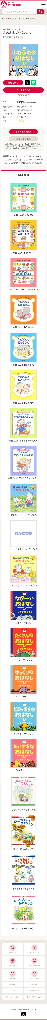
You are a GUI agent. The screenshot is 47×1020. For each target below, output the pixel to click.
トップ (4, 19)
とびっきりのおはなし (24, 733)
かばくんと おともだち (23, 403)
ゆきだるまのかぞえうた (24, 889)
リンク (12, 991)
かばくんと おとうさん (23, 365)
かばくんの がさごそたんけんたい (23, 478)
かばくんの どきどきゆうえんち (23, 440)
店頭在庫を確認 (23, 139)
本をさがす (13, 19)
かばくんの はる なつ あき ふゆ (23, 289)
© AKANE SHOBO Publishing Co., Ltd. (23, 1010)
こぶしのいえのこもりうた (24, 810)
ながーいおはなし (24, 623)
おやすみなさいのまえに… (13, 29)
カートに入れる (24, 90)
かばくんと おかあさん (23, 327)
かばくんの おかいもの (23, 253)
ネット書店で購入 (23, 132)
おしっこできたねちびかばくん (24, 549)
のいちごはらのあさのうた (24, 928)
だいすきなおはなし (24, 770)
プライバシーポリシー (12, 997)
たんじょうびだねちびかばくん (24, 585)
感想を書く (13, 83)
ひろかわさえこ (9, 37)
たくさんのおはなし (24, 660)
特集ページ (12, 984)
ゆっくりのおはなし (24, 696)
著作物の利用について (34, 997)
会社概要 (34, 984)
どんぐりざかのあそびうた (24, 849)
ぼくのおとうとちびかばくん (24, 515)
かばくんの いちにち (23, 215)
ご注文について (23, 95)
